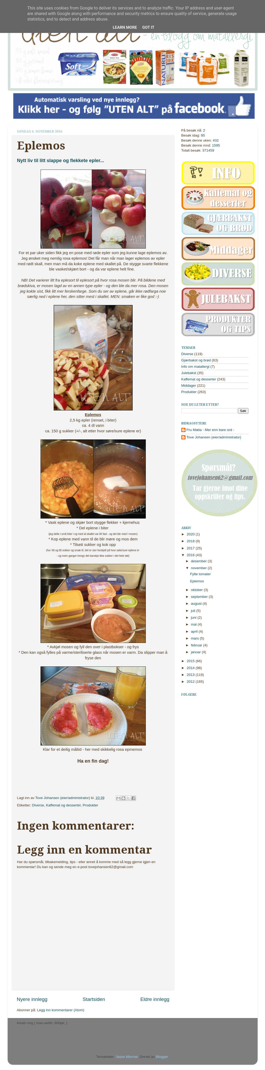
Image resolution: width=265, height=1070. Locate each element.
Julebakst (188, 373)
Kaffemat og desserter (63, 805)
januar (196, 652)
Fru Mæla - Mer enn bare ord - (210, 430)
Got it (148, 27)
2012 (191, 682)
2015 (191, 661)
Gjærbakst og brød (196, 360)
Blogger (162, 1057)
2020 (191, 534)
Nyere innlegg (32, 999)
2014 (191, 668)
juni (194, 617)
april (195, 631)
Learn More (125, 27)
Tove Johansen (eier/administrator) (63, 798)
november (199, 568)
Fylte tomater (200, 574)
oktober (197, 590)
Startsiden (94, 999)
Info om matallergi (195, 367)
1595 (216, 145)
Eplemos (197, 581)
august (197, 604)
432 (216, 140)
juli (193, 611)
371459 (208, 150)
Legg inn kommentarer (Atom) (60, 1010)
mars (195, 638)
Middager (188, 386)
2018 (191, 541)
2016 (191, 555)
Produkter (90, 805)
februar (197, 645)
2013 (191, 675)
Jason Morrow (127, 1057)
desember (199, 561)
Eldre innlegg (154, 999)
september (200, 597)
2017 (191, 548)
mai (194, 624)
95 (203, 135)
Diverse (38, 805)
